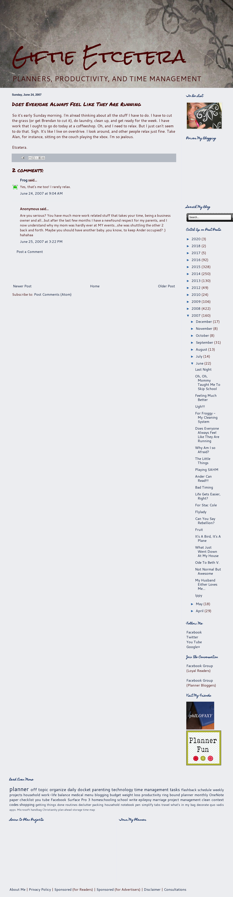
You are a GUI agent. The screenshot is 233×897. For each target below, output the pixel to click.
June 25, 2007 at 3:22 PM (41, 241)
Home (95, 286)
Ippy (198, 595)
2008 (196, 308)
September (205, 342)
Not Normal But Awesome (208, 571)
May (199, 603)
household (31, 794)
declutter (85, 804)
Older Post (166, 286)
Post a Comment (29, 251)
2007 (196, 315)
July (199, 356)
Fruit (199, 529)
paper (13, 799)
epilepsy (145, 799)
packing (97, 804)
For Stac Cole (206, 505)
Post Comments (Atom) (53, 294)
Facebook (194, 632)
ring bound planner (177, 794)
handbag (36, 810)
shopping (27, 804)
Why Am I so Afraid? (205, 449)
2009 (196, 301)
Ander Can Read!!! (203, 478)
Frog (23, 180)
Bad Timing (204, 487)
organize (57, 789)
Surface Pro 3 (78, 799)
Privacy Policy (40, 889)
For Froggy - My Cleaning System (206, 417)
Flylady (200, 511)
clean (206, 799)
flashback (189, 789)
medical (77, 794)
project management (184, 799)
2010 (196, 294)
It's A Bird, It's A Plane (208, 538)
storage (77, 810)
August (202, 349)
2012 (196, 287)
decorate (203, 804)
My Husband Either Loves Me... (206, 584)
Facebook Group (199, 665)
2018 (196, 245)
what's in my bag (183, 804)
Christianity (49, 810)
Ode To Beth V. (207, 562)
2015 (196, 266)
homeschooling (104, 799)
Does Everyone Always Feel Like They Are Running (207, 434)
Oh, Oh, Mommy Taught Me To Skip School (207, 382)
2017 (196, 252)
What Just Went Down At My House (207, 551)
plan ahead (65, 810)
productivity (151, 794)
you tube (42, 799)
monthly (201, 794)
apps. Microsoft (19, 810)
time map (89, 810)
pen (137, 804)
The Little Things (202, 460)
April (200, 610)
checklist (27, 799)
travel (166, 804)
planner (19, 789)
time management (151, 789)
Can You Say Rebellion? (205, 520)
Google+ (193, 646)
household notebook (119, 804)
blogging (102, 794)
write (133, 799)
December (204, 321)
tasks (175, 789)
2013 (196, 280)
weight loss (131, 794)
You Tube (194, 641)
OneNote (216, 794)
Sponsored (62, 889)
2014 (196, 273)
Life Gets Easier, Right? (208, 496)
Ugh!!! (200, 406)
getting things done (50, 804)
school (122, 799)
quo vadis (217, 804)
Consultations (175, 889)
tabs (157, 804)
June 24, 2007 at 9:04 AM (41, 193)
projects (15, 794)
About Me (17, 889)
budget (115, 794)
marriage (159, 799)
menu (89, 794)
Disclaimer (152, 889)
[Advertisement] (116, 23)
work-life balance (55, 794)
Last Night (203, 369)
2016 (196, 259)
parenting (101, 789)
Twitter (192, 637)
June (200, 363)
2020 (196, 238)
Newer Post (22, 286)
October (203, 335)
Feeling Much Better (206, 397)
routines (71, 804)
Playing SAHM (206, 469)
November (204, 328)
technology (122, 789)
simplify (147, 804)
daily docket (79, 789)
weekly (218, 789)
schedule (205, 789)
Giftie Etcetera (99, 56)
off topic (39, 789)
